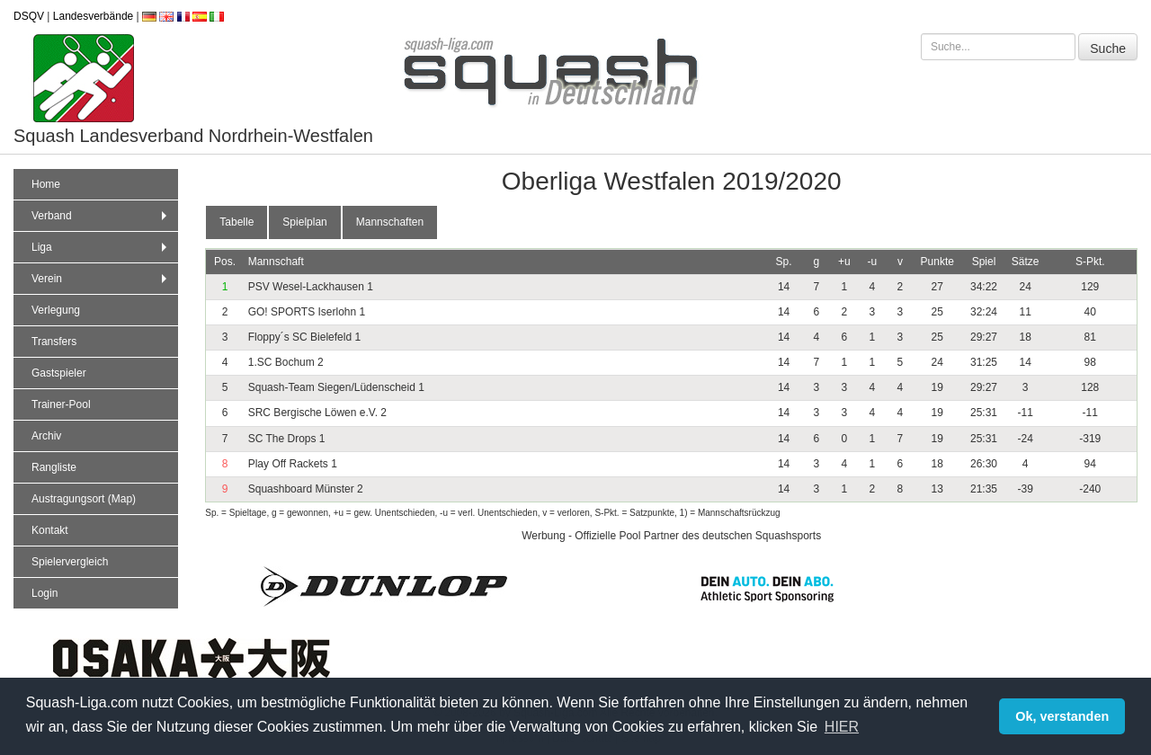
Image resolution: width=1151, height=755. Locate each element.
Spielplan (304, 222)
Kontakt (49, 530)
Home (45, 184)
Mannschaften (390, 222)
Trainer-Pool (61, 404)
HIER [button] (842, 726)
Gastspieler (58, 373)
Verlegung (55, 310)
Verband (101, 215)
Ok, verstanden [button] (1062, 716)
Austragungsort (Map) (83, 499)
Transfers (53, 341)
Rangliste (53, 467)
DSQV (28, 16)
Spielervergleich (69, 561)
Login (44, 593)
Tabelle (236, 222)
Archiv (46, 436)
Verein (101, 278)
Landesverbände (93, 16)
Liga (101, 247)
